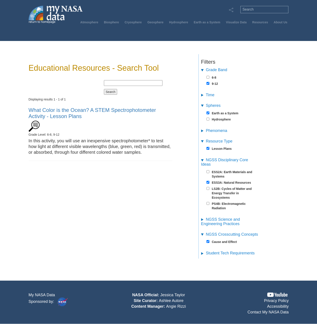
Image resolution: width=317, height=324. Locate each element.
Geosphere (155, 22)
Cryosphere (133, 22)
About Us (280, 22)
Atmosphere (89, 22)
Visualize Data (236, 22)
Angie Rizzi (176, 306)
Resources (260, 22)
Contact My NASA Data (268, 312)
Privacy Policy (276, 300)
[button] (277, 295)
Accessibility (278, 306)
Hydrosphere (178, 22)
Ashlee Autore (171, 300)
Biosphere (111, 22)
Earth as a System (207, 22)
